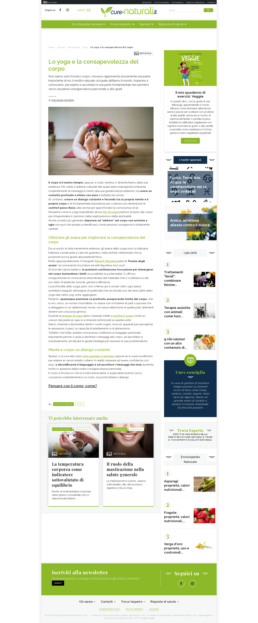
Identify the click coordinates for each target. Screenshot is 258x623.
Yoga (80, 404)
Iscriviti (83, 10)
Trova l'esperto (120, 24)
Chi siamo (86, 602)
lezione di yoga (72, 315)
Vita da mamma (161, 3)
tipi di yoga (110, 212)
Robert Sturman (106, 261)
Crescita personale (195, 3)
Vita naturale (63, 404)
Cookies (154, 609)
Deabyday (147, 3)
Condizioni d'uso (109, 609)
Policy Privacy (134, 609)
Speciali (144, 24)
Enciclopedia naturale (87, 24)
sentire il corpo (123, 315)
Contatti (107, 602)
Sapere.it (211, 3)
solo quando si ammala (98, 356)
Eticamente (177, 3)
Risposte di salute (171, 24)
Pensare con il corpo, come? (72, 386)
